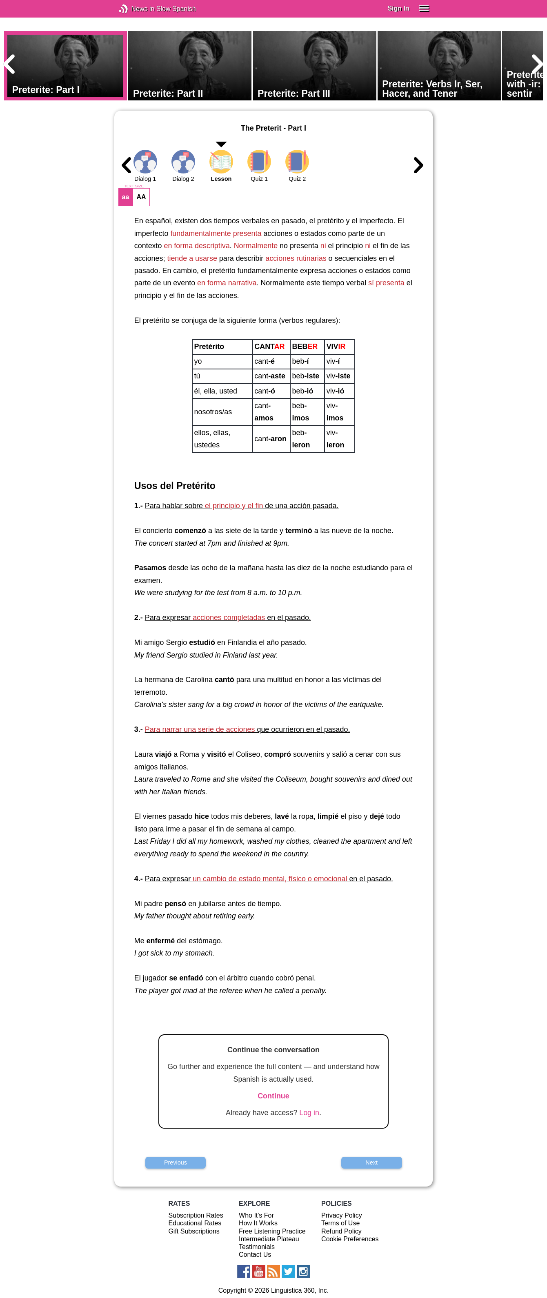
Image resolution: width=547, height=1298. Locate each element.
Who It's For (256, 1215)
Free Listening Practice (272, 1231)
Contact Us (255, 1254)
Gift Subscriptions (193, 1231)
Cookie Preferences (350, 1239)
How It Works (258, 1223)
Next (371, 1162)
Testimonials (257, 1246)
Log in (309, 1113)
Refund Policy (341, 1231)
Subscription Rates (195, 1215)
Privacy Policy (341, 1215)
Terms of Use (340, 1223)
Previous (175, 1162)
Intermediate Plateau (269, 1239)
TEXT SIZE (134, 186)
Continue (273, 1096)
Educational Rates (194, 1223)
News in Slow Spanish (135, 8)
